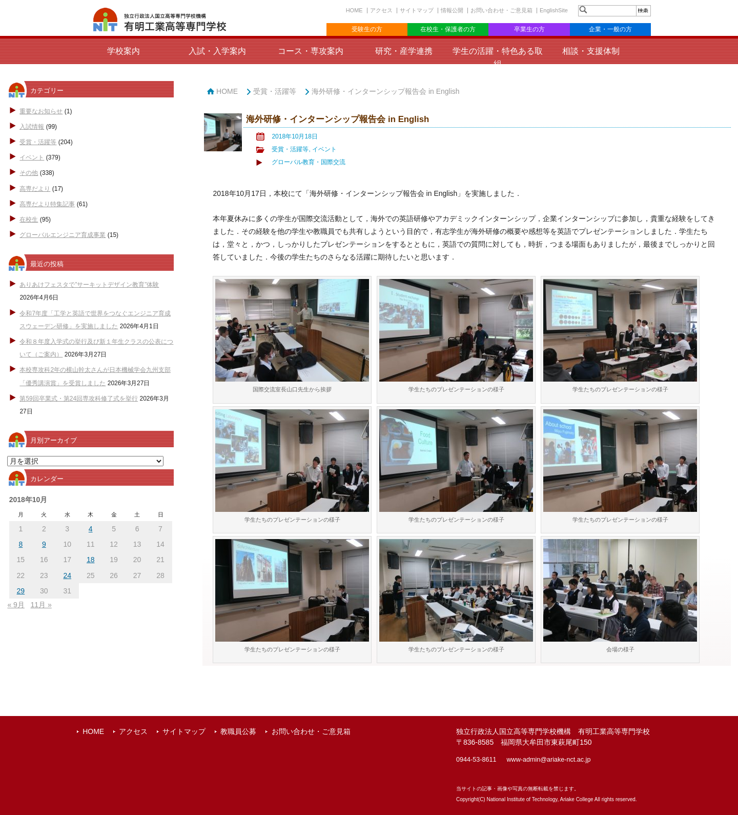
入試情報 (31, 126)
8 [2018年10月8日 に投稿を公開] (20, 544)
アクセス (381, 10)
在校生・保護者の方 (448, 29)
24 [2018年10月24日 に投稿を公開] (67, 575)
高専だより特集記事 (47, 204)
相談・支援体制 (591, 51)
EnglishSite (554, 10)
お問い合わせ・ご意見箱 (501, 10)
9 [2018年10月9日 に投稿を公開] (44, 544)
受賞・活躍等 (37, 142)
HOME (354, 10)
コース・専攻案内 (310, 51)
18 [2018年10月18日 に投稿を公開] (91, 559)
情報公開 (452, 10)
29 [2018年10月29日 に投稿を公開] (21, 591)
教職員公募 (238, 731)
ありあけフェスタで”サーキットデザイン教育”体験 (89, 284)
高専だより (34, 188)
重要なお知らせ (41, 111)
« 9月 (15, 605)
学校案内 (123, 51)
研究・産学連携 (404, 51)
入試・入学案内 (217, 51)
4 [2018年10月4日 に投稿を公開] (91, 529)
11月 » (41, 605)
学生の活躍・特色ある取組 (498, 57)
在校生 (28, 219)
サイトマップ (417, 10)
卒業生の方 (529, 29)
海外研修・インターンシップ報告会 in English (386, 91)
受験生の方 (367, 29)
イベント (31, 157)
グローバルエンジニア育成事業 (62, 234)
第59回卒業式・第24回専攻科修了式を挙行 (78, 398)
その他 (28, 172)
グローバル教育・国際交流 (308, 162)
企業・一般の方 (610, 29)
